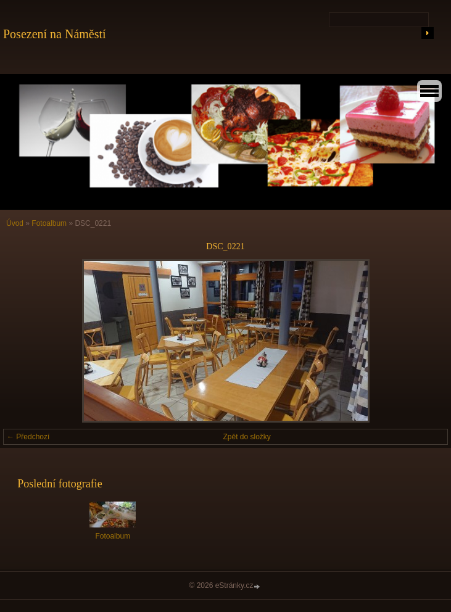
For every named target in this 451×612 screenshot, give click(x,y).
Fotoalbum (49, 223)
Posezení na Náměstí (54, 34)
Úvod (14, 223)
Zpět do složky (247, 436)
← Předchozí (28, 436)
